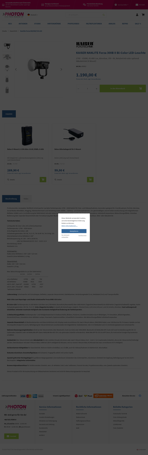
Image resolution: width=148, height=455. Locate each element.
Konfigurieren (82, 235)
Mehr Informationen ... (69, 226)
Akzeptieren (74, 231)
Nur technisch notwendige (65, 236)
